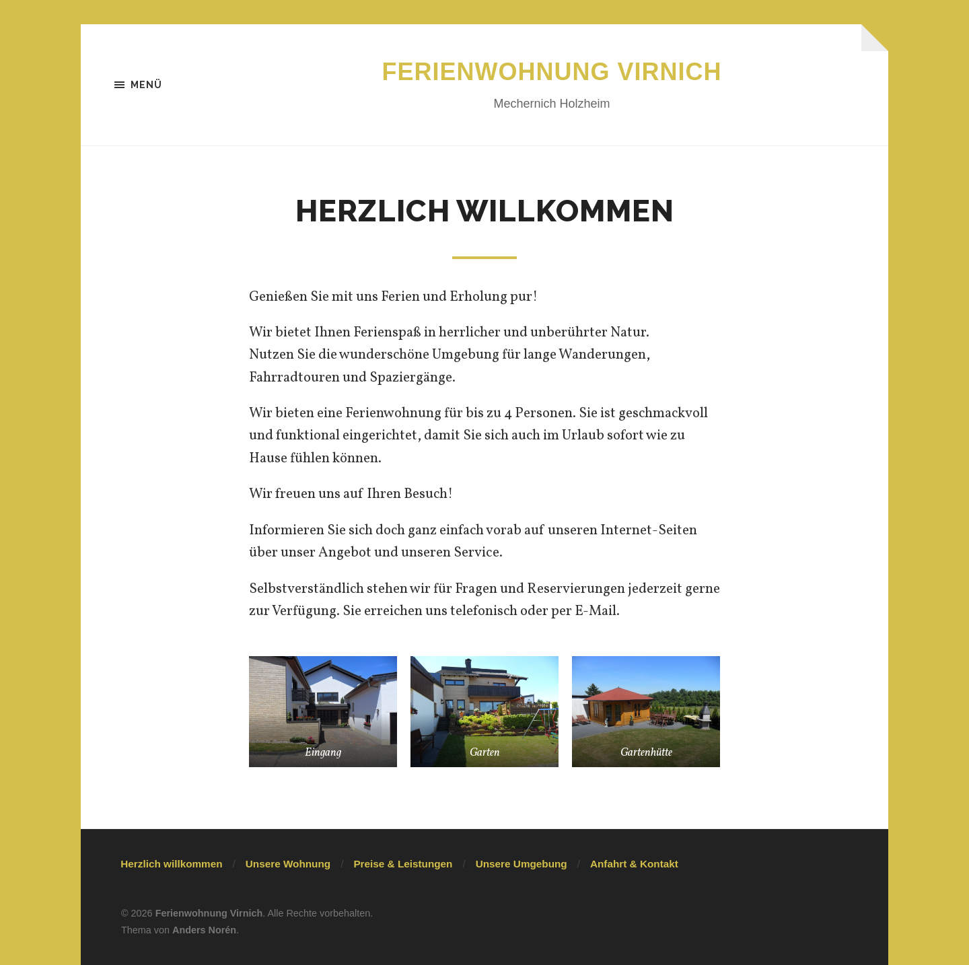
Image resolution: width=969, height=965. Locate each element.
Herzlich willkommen (171, 863)
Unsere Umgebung (521, 863)
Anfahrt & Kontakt (634, 863)
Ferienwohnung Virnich (552, 71)
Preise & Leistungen (402, 863)
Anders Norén (204, 930)
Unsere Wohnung (288, 863)
